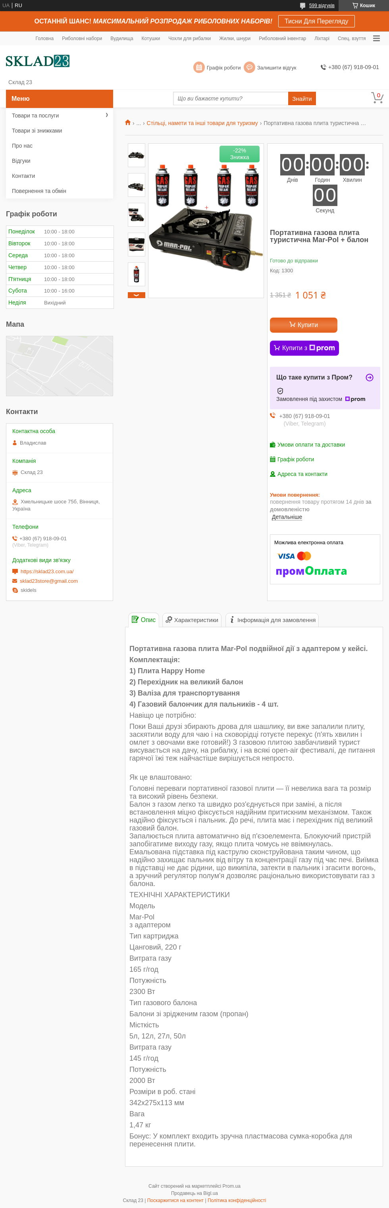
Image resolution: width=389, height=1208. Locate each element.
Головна (45, 38)
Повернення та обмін (39, 191)
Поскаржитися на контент (175, 1200)
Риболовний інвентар (282, 38)
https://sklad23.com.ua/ (47, 571)
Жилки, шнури (234, 38)
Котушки (151, 38)
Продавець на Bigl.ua (194, 1193)
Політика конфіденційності (237, 1200)
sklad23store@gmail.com (49, 581)
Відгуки (21, 161)
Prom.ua (232, 1186)
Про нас (22, 146)
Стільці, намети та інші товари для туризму (202, 123)
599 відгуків (322, 5)
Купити (308, 325)
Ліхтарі (321, 38)
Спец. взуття (352, 38)
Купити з (308, 348)
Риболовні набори (82, 38)
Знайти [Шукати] (302, 98)
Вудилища (121, 38)
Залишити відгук (277, 68)
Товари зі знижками (37, 130)
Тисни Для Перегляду (317, 21)
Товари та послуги (35, 115)
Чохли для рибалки (189, 38)
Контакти (23, 176)
